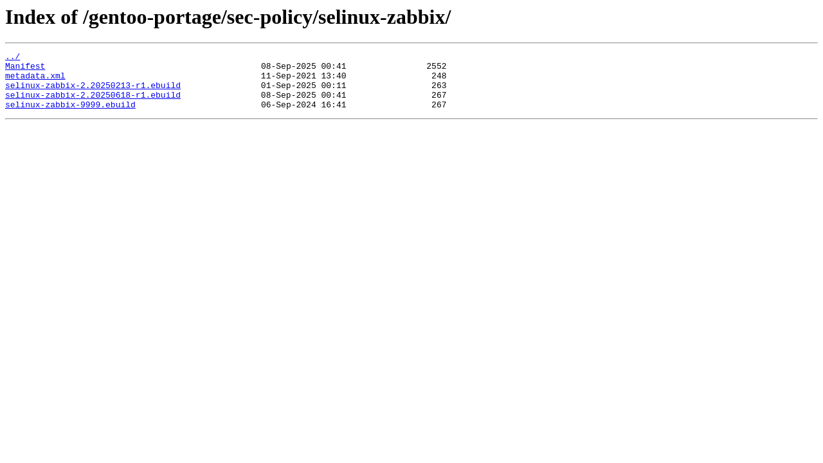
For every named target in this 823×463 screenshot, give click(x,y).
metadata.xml (35, 81)
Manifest (25, 69)
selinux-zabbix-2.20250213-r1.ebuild (93, 92)
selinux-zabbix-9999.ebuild (70, 116)
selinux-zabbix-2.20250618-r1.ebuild (93, 104)
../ (12, 58)
